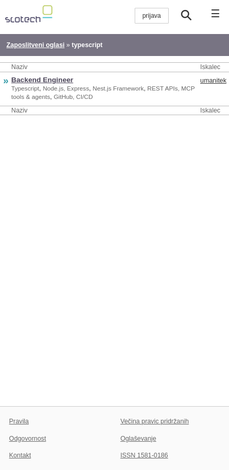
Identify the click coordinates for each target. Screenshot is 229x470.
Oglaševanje (138, 438)
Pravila (19, 421)
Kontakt (20, 455)
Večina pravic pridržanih (155, 421)
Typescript (25, 88)
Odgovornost (27, 438)
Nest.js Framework (118, 88)
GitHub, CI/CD (73, 96)
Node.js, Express (66, 88)
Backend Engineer (42, 80)
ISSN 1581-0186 (144, 455)
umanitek (213, 80)
